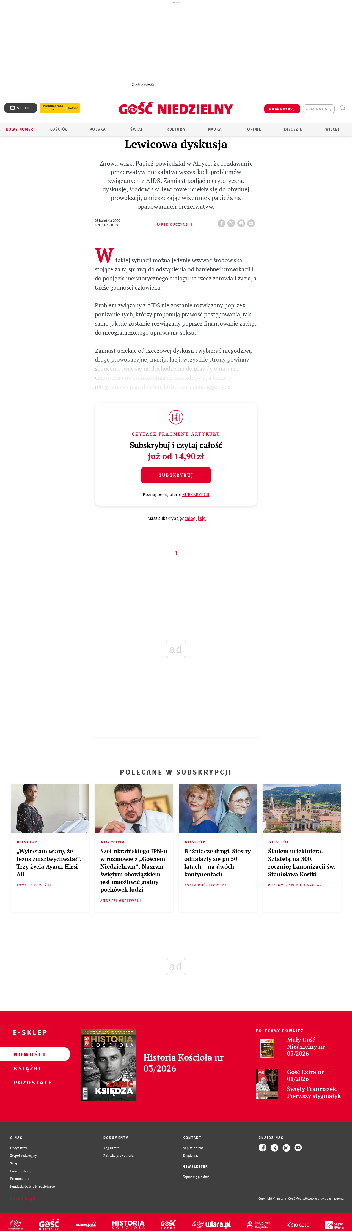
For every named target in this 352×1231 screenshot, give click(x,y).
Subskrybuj (176, 475)
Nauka (215, 129)
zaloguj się (319, 109)
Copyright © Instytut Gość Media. (281, 1198)
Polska (98, 129)
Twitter (232, 221)
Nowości (26, 1054)
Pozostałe (26, 1082)
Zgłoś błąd (22, 1199)
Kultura (176, 129)
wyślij (252, 221)
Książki (26, 1068)
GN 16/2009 (107, 225)
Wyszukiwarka (342, 108)
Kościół (59, 129)
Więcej (332, 129)
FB (222, 221)
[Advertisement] (176, 43)
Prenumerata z (53, 108)
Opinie (254, 129)
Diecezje (293, 129)
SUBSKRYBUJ (282, 109)
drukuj (242, 221)
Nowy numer (20, 129)
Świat (136, 129)
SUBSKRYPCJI (196, 494)
